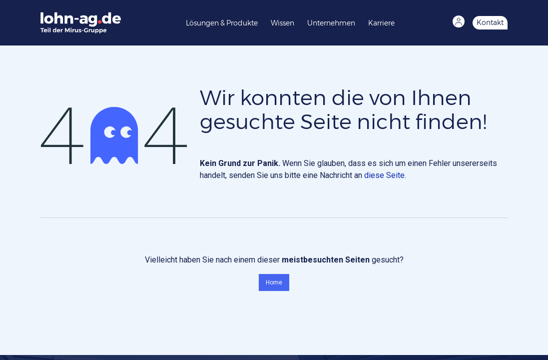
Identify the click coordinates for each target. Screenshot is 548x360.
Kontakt (490, 22)
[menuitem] (224, 22)
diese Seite (384, 175)
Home (274, 282)
